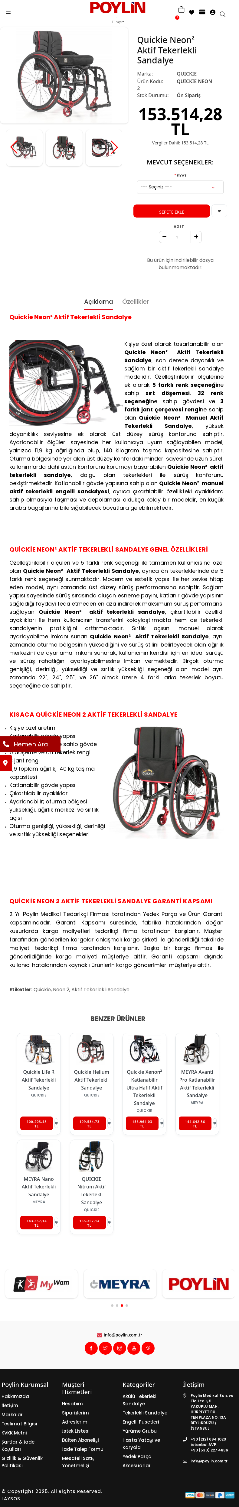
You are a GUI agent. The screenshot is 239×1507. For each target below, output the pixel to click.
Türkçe (117, 22)
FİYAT (182, 175)
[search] (225, 15)
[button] (114, 147)
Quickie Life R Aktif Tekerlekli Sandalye (39, 1080)
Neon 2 (61, 989)
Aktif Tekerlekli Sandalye (100, 989)
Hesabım (72, 1404)
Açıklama (98, 301)
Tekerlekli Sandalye (145, 1413)
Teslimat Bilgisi (19, 1424)
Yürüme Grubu (140, 1431)
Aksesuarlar (137, 1465)
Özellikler (135, 301)
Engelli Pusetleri (141, 1422)
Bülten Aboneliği (80, 1440)
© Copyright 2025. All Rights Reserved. (52, 1491)
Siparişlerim (75, 1413)
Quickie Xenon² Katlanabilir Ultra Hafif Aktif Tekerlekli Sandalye (144, 1087)
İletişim (10, 1405)
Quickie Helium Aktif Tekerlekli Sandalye (91, 1080)
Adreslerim (74, 1422)
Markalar (12, 1414)
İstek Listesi (76, 1431)
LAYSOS (11, 1498)
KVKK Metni (14, 1433)
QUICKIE (187, 73)
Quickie (42, 989)
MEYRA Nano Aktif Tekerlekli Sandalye (39, 1187)
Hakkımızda (15, 1396)
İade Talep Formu (82, 1449)
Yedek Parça (137, 1456)
